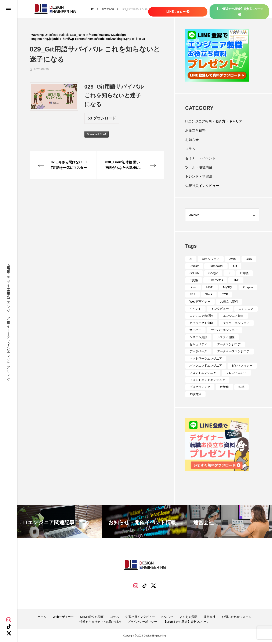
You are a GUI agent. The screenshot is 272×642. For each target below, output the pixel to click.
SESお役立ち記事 (92, 616)
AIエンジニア (211, 259)
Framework (215, 266)
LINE (236, 280)
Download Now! (96, 134)
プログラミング (199, 387)
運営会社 (209, 616)
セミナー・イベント (200, 158)
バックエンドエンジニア (205, 365)
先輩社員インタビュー (202, 186)
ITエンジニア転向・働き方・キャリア (213, 121)
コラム (190, 149)
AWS (232, 259)
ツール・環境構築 (198, 167)
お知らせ (192, 140)
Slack (208, 294)
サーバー (195, 330)
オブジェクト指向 (201, 323)
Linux (192, 287)
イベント (195, 308)
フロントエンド (236, 372)
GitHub (194, 273)
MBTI (209, 287)
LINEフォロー (177, 12)
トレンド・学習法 (198, 176)
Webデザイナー (199, 301)
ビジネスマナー (242, 365)
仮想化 (224, 387)
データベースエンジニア (233, 351)
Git (235, 266)
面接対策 (195, 394)
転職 (241, 387)
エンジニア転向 (233, 315)
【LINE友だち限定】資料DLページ (186, 621)
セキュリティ (198, 344)
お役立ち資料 (195, 130)
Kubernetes (215, 280)
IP (229, 273)
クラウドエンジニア (236, 323)
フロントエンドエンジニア (207, 380)
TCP (225, 294)
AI (190, 259)
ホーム (41, 616)
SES (192, 294)
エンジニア (246, 308)
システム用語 (198, 337)
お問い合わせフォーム (236, 616)
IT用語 (244, 273)
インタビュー (220, 308)
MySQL (228, 287)
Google (213, 273)
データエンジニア (229, 344)
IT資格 (193, 280)
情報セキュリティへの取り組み (100, 621)
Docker (194, 266)
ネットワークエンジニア (205, 358)
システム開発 (226, 337)
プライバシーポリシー (142, 621)
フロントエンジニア (202, 372)
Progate (248, 287)
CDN (249, 259)
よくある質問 (188, 616)
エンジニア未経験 (201, 315)
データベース (198, 351)
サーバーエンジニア (224, 330)
